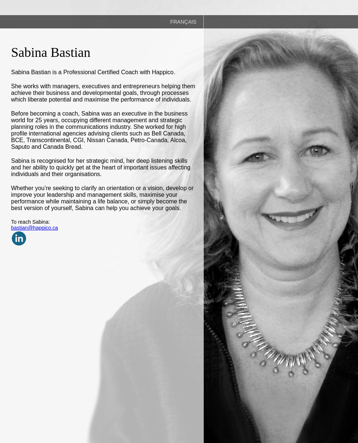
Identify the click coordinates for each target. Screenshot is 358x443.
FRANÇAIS (183, 22)
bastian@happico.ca (34, 228)
